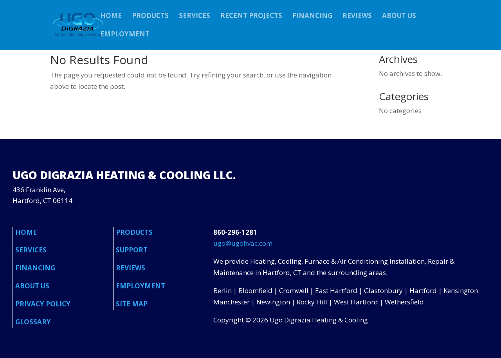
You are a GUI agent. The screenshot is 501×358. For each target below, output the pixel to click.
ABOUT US (399, 16)
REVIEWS (357, 16)
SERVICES (194, 16)
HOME (111, 16)
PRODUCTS (150, 16)
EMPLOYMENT (125, 34)
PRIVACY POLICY (42, 303)
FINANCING (312, 16)
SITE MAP (132, 303)
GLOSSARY (33, 321)
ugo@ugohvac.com (242, 243)
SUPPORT (132, 249)
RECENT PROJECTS (251, 16)
